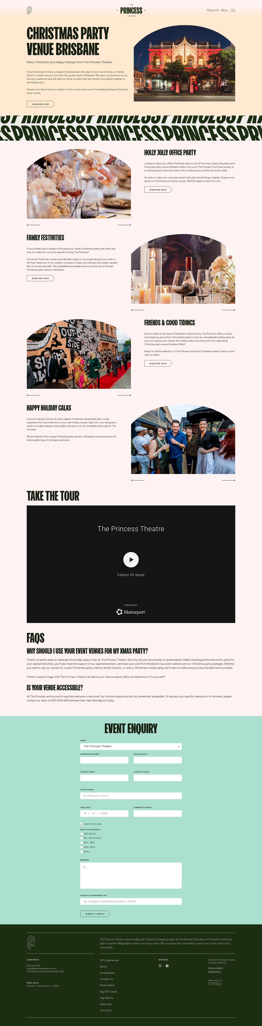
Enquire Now (40, 104)
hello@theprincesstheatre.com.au (42, 968)
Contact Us (106, 979)
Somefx (137, 469)
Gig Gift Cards (108, 992)
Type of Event (87, 790)
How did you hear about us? (93, 895)
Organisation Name (89, 754)
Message (84, 860)
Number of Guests (143, 808)
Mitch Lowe (139, 299)
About (103, 966)
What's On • (213, 10)
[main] (131, 462)
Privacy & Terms (215, 968)
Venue (83, 741)
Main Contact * (141, 754)
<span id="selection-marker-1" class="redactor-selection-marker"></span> (131, 564)
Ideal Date (85, 808)
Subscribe (106, 1004)
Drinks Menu (107, 985)
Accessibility (107, 973)
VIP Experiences (109, 960)
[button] (33, 225)
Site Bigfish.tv (214, 971)
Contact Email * (88, 772)
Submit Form (93, 914)
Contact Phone (141, 772)
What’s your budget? (90, 830)
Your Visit (105, 1010)
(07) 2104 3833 (33, 966)
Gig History (106, 998)
